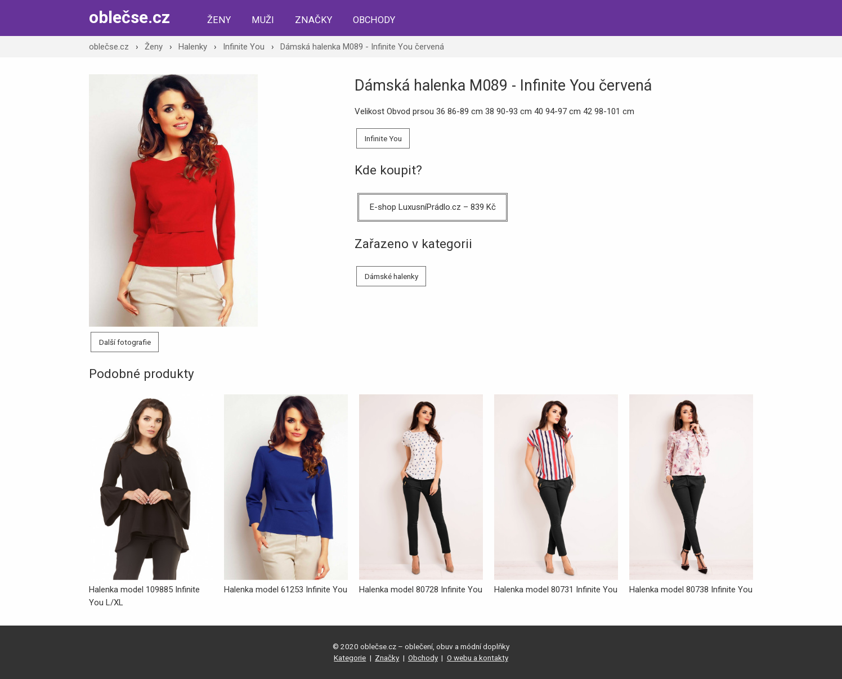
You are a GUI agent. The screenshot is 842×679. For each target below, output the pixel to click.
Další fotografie (125, 342)
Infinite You (244, 47)
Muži (263, 20)
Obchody (374, 20)
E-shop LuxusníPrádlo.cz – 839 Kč (433, 207)
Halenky (192, 47)
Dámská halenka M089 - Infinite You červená (362, 47)
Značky (313, 20)
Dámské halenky (391, 276)
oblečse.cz (129, 17)
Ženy (219, 20)
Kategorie (350, 657)
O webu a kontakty (477, 657)
